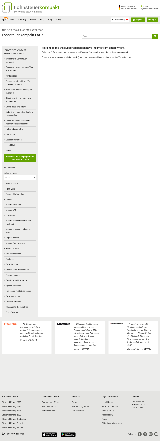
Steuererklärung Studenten (14, 419)
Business (10, 259)
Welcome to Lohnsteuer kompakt (16, 60)
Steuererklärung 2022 (11, 415)
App (4, 19)
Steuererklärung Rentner (13, 427)
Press (8, 150)
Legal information (14, 140)
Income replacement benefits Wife (18, 231)
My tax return (12, 76)
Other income (12, 264)
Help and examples (14, 129)
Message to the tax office (17, 307)
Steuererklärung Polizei (12, 423)
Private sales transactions (17, 270)
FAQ (42, 19)
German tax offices (50, 402)
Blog (50, 19)
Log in (152, 19)
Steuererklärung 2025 (11, 402)
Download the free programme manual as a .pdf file (20, 158)
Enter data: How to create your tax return (19, 91)
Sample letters (48, 411)
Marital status (12, 183)
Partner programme (80, 406)
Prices (33, 19)
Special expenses (13, 286)
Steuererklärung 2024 (11, 406)
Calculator (10, 134)
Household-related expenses (18, 291)
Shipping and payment (112, 423)
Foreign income (13, 275)
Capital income (12, 238)
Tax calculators (49, 406)
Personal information (15, 194)
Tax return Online (10, 396)
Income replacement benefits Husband (18, 222)
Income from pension (15, 243)
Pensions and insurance (16, 280)
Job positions (78, 411)
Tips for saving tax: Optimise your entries (18, 100)
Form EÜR (10, 189)
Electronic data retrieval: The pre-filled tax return (18, 83)
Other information (14, 302)
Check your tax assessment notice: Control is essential (18, 122)
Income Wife (11, 210)
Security (22, 19)
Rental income (12, 248)
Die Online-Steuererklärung (28, 11)
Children (9, 199)
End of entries (12, 312)
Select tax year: (10, 173)
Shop (58, 19)
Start (12, 19)
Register (138, 19)
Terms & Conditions (111, 406)
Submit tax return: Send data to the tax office (19, 113)
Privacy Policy (108, 411)
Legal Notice (11, 145)
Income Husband (13, 205)
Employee (10, 215)
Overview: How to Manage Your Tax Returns (19, 69)
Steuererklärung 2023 (11, 411)
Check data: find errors (16, 107)
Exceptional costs (13, 296)
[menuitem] (120, 19)
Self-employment (13, 254)
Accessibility (107, 415)
